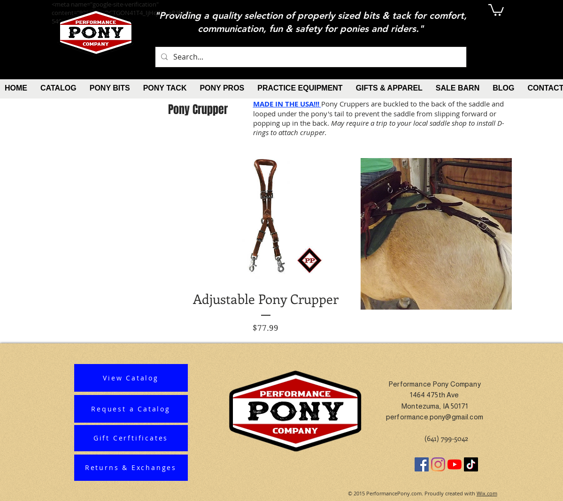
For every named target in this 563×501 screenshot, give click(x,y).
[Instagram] (438, 464)
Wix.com (487, 493)
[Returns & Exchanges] (131, 468)
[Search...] (310, 57)
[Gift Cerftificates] (131, 438)
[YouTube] (454, 464)
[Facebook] (422, 464)
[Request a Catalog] (131, 409)
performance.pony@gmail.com (434, 417)
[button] (496, 9)
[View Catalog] (131, 378)
